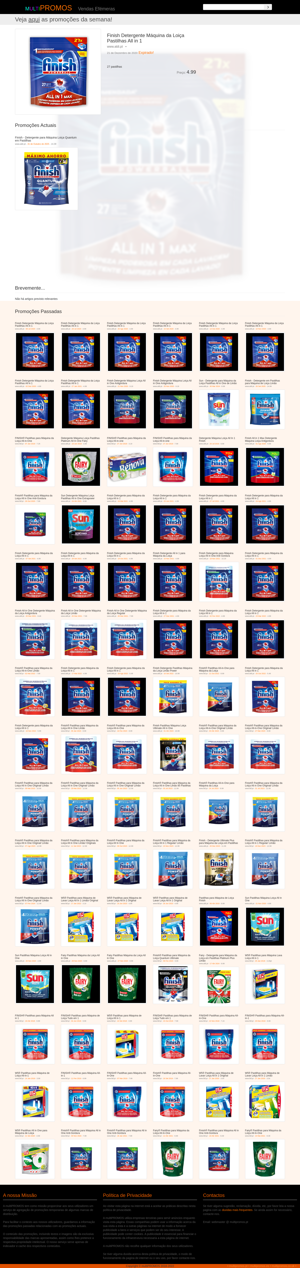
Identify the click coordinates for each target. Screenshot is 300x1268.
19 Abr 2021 (214, 1136)
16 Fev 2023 (122, 731)
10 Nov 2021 (169, 559)
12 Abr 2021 (168, 1136)
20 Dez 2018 (260, 1021)
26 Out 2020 (30, 501)
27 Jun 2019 (122, 444)
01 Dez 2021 (261, 559)
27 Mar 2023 (260, 731)
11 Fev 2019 (76, 1078)
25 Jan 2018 (260, 961)
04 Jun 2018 (76, 1021)
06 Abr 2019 (215, 904)
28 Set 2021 (77, 559)
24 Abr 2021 (77, 501)
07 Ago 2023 (30, 846)
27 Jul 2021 (214, 501)
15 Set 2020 (169, 329)
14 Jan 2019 (30, 1078)
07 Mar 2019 (122, 1078)
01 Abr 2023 (169, 731)
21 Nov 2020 (123, 386)
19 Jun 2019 (77, 444)
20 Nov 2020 (169, 386)
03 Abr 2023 (214, 731)
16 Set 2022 (169, 674)
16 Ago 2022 (123, 674)
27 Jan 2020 (214, 1078)
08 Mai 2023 (30, 788)
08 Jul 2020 (30, 329)
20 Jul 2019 (214, 444)
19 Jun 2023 (122, 904)
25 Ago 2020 (123, 329)
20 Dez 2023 (215, 846)
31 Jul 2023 (260, 788)
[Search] (268, 7)
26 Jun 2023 (168, 904)
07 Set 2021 (30, 559)
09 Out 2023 (122, 846)
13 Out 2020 (215, 329)
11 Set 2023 (76, 846)
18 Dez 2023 (260, 846)
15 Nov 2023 (168, 846)
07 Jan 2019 (30, 444)
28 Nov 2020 (77, 961)
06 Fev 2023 (168, 961)
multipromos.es (259, 1266)
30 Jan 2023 (76, 731)
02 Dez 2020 (31, 386)
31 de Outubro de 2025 (38, 144)
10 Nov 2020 (261, 329)
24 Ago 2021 (261, 501)
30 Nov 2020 (76, 1136)
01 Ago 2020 (261, 444)
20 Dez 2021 (31, 616)
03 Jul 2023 (168, 788)
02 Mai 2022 (30, 674)
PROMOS (56, 8)
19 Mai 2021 (123, 501)
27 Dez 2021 (169, 616)
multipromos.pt (238, 1266)
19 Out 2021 (123, 559)
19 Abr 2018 (30, 1021)
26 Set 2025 (261, 386)
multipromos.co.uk (283, 1266)
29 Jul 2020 (76, 329)
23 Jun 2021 (169, 501)
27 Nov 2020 (123, 961)
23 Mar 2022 (261, 616)
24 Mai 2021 (260, 1136)
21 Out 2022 (214, 674)
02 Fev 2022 (215, 616)
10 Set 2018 (122, 1021)
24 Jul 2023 (214, 788)
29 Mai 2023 (76, 788)
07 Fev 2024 (30, 904)
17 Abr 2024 (215, 964)
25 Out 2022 (261, 674)
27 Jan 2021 (77, 386)
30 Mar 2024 (215, 386)
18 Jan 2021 (122, 1136)
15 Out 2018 (168, 1021)
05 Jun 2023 (122, 788)
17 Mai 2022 (77, 674)
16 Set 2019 (168, 1078)
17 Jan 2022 (76, 904)
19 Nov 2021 (215, 559)
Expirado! (146, 53)
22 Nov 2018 (214, 1021)
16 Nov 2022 (31, 731)
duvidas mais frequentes (237, 1210)
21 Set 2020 (30, 1136)
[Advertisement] (242, 57)
